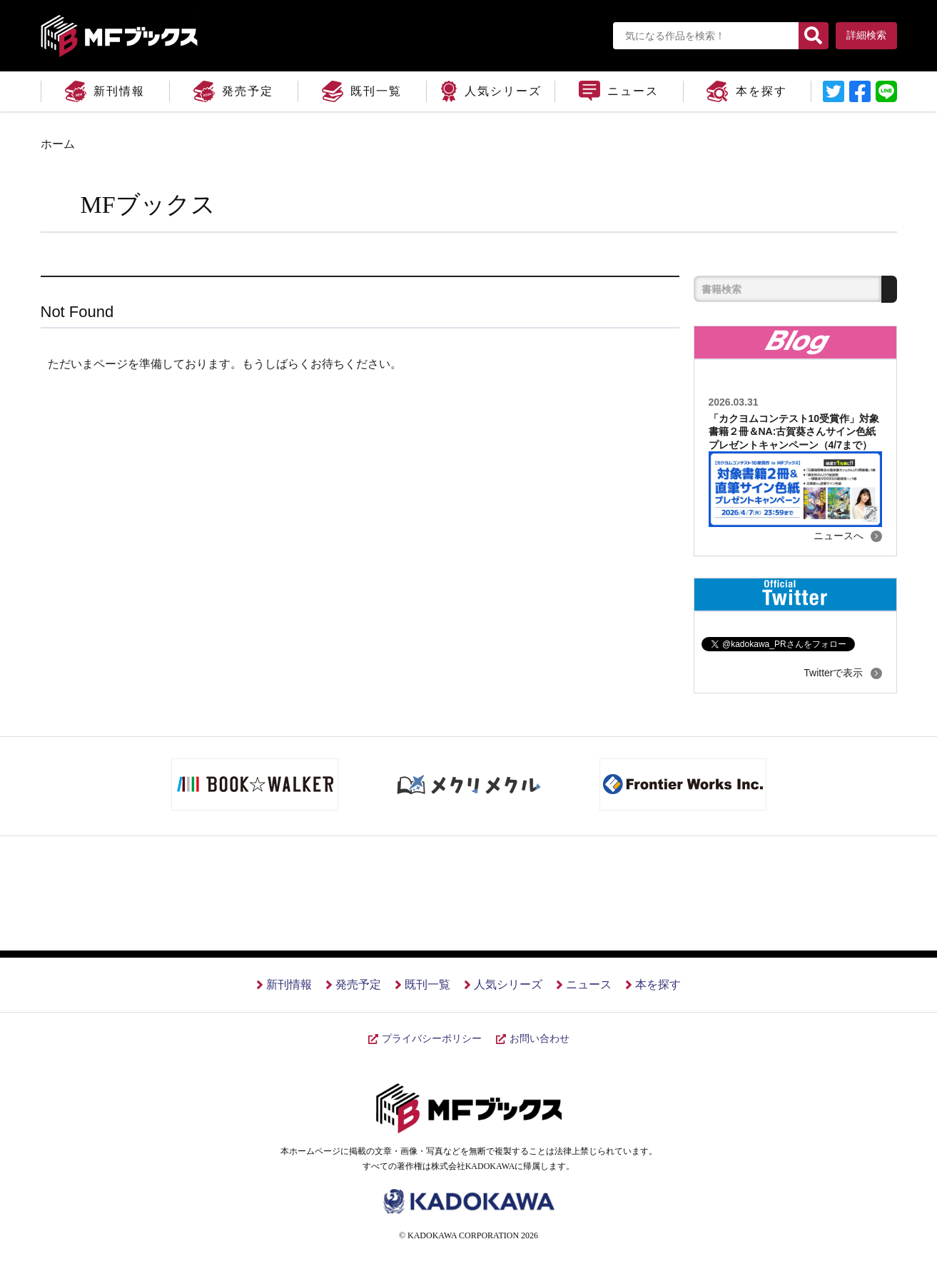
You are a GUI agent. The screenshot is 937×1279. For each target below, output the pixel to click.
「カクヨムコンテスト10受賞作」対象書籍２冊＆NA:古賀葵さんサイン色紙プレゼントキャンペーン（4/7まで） (794, 431)
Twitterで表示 (833, 672)
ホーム (58, 144)
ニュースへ (838, 535)
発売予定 (358, 984)
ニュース (589, 984)
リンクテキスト (833, 91)
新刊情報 (289, 984)
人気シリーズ (508, 984)
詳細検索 (866, 35)
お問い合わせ (539, 1038)
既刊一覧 (427, 984)
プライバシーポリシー (432, 1038)
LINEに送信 (886, 91)
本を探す (658, 984)
